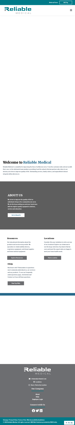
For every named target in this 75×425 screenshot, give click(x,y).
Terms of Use (22, 420)
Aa (66, 422)
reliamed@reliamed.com (38, 379)
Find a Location (52, 258)
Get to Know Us (16, 215)
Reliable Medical (12, 422)
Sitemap (5, 420)
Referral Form (53, 2)
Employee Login (37, 399)
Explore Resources (17, 258)
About (38, 394)
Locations (38, 382)
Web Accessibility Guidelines (36, 420)
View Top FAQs (16, 283)
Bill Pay (66, 2)
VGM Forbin (53, 422)
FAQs (37, 397)
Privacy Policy (13, 420)
